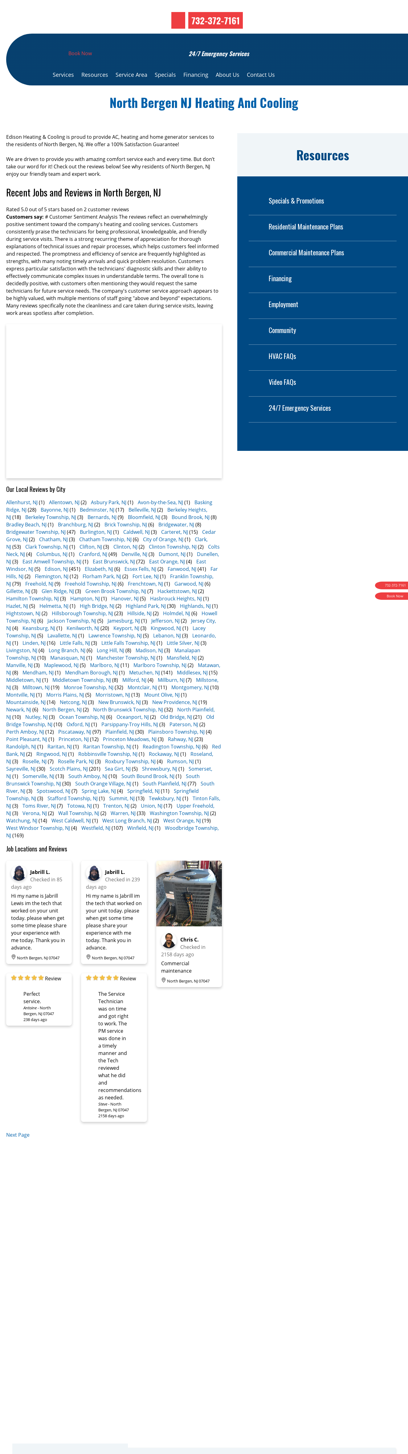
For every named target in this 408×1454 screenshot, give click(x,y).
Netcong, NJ (73, 721)
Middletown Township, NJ (81, 699)
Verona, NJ (34, 832)
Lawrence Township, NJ (115, 655)
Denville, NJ (134, 573)
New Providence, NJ (174, 721)
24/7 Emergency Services (290, 427)
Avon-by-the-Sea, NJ (160, 521)
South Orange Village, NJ (103, 803)
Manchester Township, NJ (125, 677)
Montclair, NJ (142, 706)
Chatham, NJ (53, 558)
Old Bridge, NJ (176, 736)
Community (272, 349)
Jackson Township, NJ (71, 640)
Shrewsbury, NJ (159, 788)
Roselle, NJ (34, 780)
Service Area (131, 94)
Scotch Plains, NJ (69, 788)
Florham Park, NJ (102, 595)
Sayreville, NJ (20, 788)
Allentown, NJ (64, 521)
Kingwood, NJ (166, 647)
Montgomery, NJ (190, 706)
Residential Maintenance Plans (296, 246)
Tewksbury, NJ (165, 817)
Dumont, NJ (172, 573)
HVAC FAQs (272, 375)
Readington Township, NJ (172, 766)
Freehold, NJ (39, 603)
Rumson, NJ (180, 780)
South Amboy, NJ (87, 795)
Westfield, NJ (95, 847)
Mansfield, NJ (182, 677)
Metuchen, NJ (144, 692)
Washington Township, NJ (179, 832)
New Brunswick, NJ (119, 721)
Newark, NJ (18, 729)
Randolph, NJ (21, 766)
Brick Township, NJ (125, 544)
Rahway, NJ (180, 758)
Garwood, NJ (188, 603)
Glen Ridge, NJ (58, 610)
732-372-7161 (215, 39)
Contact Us (261, 94)
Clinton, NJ (125, 566)
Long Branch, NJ (67, 669)
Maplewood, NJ (61, 684)
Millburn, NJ (171, 699)
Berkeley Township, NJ (50, 536)
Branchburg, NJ (75, 544)
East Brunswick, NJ (114, 581)
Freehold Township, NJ (90, 603)
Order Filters (301, 1396)
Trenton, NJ (116, 825)
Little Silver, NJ (183, 662)
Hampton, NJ (85, 618)
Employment (273, 324)
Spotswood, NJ (53, 810)
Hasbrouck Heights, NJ (176, 618)
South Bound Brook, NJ (147, 795)
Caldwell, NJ (136, 551)
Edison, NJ (56, 588)
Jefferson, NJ (165, 640)
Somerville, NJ (38, 795)
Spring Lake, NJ (99, 810)
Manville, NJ (19, 684)
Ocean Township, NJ (82, 736)
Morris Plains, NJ (65, 714)
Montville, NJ (20, 714)
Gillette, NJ (18, 610)
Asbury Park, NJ (108, 521)
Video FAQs (272, 401)
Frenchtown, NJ (145, 603)
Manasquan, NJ (67, 677)
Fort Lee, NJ (146, 595)
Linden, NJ (34, 662)
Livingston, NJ (21, 669)
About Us (227, 94)
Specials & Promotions (286, 220)
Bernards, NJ (102, 536)
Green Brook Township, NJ (115, 610)
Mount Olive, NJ (162, 714)
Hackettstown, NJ (177, 610)
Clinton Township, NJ (173, 566)
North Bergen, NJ (62, 729)
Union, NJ (151, 825)
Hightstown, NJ (23, 632)
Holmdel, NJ (176, 632)
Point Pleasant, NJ (26, 758)
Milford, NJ (134, 699)
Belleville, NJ (142, 529)
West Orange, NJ (182, 840)
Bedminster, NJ (97, 529)
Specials (165, 94)
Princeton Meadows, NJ (130, 758)
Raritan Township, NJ (107, 766)
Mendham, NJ (38, 692)
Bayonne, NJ (54, 529)
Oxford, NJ (78, 743)
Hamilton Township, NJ (32, 618)
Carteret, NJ (174, 551)
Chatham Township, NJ (105, 558)
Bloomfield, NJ (144, 536)
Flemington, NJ (51, 595)
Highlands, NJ (195, 625)
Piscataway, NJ (74, 751)
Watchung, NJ (21, 840)
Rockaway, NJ (164, 773)
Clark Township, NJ (46, 566)
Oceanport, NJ (132, 736)
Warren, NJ (123, 832)
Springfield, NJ (143, 810)
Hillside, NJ (139, 632)
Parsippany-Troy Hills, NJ (129, 743)
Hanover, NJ (125, 618)
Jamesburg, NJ (124, 640)
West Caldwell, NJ (71, 840)
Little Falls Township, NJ (128, 662)
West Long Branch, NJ (127, 840)
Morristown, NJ (113, 714)
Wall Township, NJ (78, 832)
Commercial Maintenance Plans (296, 272)
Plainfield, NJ (119, 751)
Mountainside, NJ (26, 721)
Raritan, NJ (59, 766)
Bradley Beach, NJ (26, 544)
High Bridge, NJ (97, 625)
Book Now (80, 72)
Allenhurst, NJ (22, 521)
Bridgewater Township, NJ (36, 551)
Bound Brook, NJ (191, 536)
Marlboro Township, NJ (159, 684)
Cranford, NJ (93, 573)
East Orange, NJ (167, 581)
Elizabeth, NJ (99, 588)
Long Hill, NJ (110, 669)
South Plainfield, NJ (164, 803)
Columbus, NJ (51, 573)
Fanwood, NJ (182, 588)
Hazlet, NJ (17, 625)
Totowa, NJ (79, 825)
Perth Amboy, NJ (25, 751)
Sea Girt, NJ (118, 788)
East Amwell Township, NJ (51, 581)
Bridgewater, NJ (176, 544)
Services (63, 94)
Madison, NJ (149, 669)
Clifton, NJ (91, 566)
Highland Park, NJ (146, 625)
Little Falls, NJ (75, 662)
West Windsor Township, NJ (38, 847)
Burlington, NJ (96, 551)
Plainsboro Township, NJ (176, 751)
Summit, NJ (122, 817)
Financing (195, 94)
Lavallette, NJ (62, 655)
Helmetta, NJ (53, 625)
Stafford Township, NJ (72, 817)
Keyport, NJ (126, 647)
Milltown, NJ (36, 706)
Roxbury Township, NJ (130, 780)
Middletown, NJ (23, 699)
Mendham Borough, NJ (91, 692)
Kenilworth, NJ (83, 647)
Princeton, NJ (74, 758)
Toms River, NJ (39, 825)
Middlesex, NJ (192, 692)
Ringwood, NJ (51, 773)
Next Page (18, 1154)
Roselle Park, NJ (76, 780)
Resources (94, 94)
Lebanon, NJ (167, 655)
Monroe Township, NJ (88, 706)
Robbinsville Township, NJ (107, 773)
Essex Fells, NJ (140, 588)
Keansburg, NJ (38, 647)
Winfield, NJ (140, 847)
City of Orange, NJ (163, 558)
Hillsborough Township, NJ (82, 632)
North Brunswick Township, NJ (128, 729)
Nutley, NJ (36, 736)
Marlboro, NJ (104, 684)
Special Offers (303, 1411)
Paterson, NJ (183, 743)
